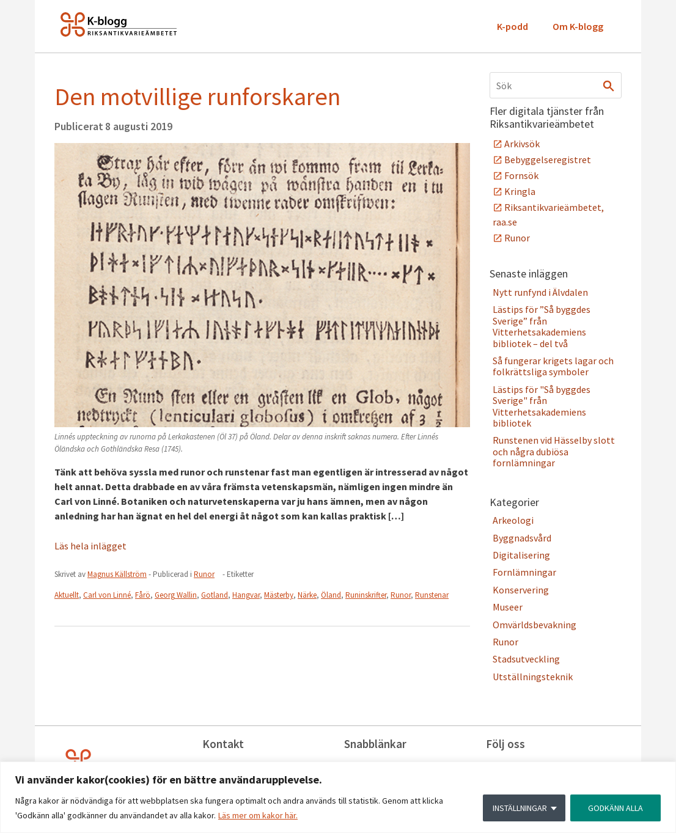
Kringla (519, 191)
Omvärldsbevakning (534, 624)
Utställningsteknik (533, 676)
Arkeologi (513, 520)
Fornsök (521, 175)
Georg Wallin (176, 595)
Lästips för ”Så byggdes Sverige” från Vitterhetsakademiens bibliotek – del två (541, 326)
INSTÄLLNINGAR (520, 807)
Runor (204, 574)
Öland (331, 595)
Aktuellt (66, 595)
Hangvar (246, 595)
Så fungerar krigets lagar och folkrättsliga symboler (553, 366)
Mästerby (278, 595)
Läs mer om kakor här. (258, 815)
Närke (307, 595)
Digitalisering (521, 555)
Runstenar (432, 595)
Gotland (214, 595)
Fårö (142, 595)
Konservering (521, 590)
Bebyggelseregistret (547, 159)
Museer (508, 607)
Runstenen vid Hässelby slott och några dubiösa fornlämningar (554, 451)
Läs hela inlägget (90, 546)
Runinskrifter (365, 595)
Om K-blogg (578, 26)
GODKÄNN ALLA (615, 807)
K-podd (512, 26)
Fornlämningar (524, 572)
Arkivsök (522, 144)
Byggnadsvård (522, 538)
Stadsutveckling (526, 659)
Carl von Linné (107, 595)
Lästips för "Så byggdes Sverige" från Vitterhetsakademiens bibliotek (541, 406)
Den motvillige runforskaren (197, 96)
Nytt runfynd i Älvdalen (540, 292)
